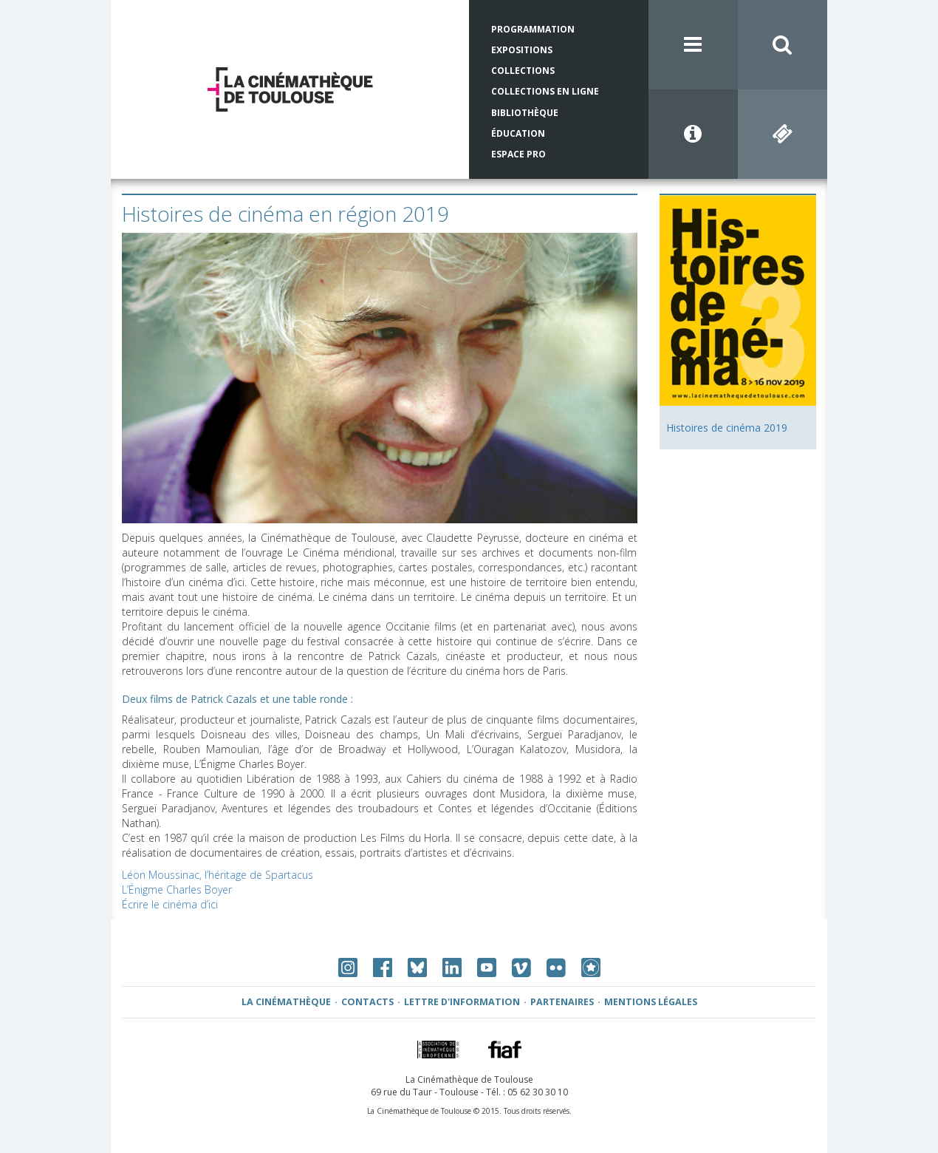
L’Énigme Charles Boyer (177, 889)
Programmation (533, 29)
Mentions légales (650, 1002)
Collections (523, 70)
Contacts (367, 1002)
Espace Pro (518, 154)
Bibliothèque (524, 112)
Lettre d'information (462, 1002)
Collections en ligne (545, 91)
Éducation (518, 133)
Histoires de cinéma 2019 (726, 428)
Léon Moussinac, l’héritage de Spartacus (217, 875)
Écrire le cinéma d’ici (170, 904)
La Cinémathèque (286, 1002)
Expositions (521, 50)
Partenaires (562, 1002)
